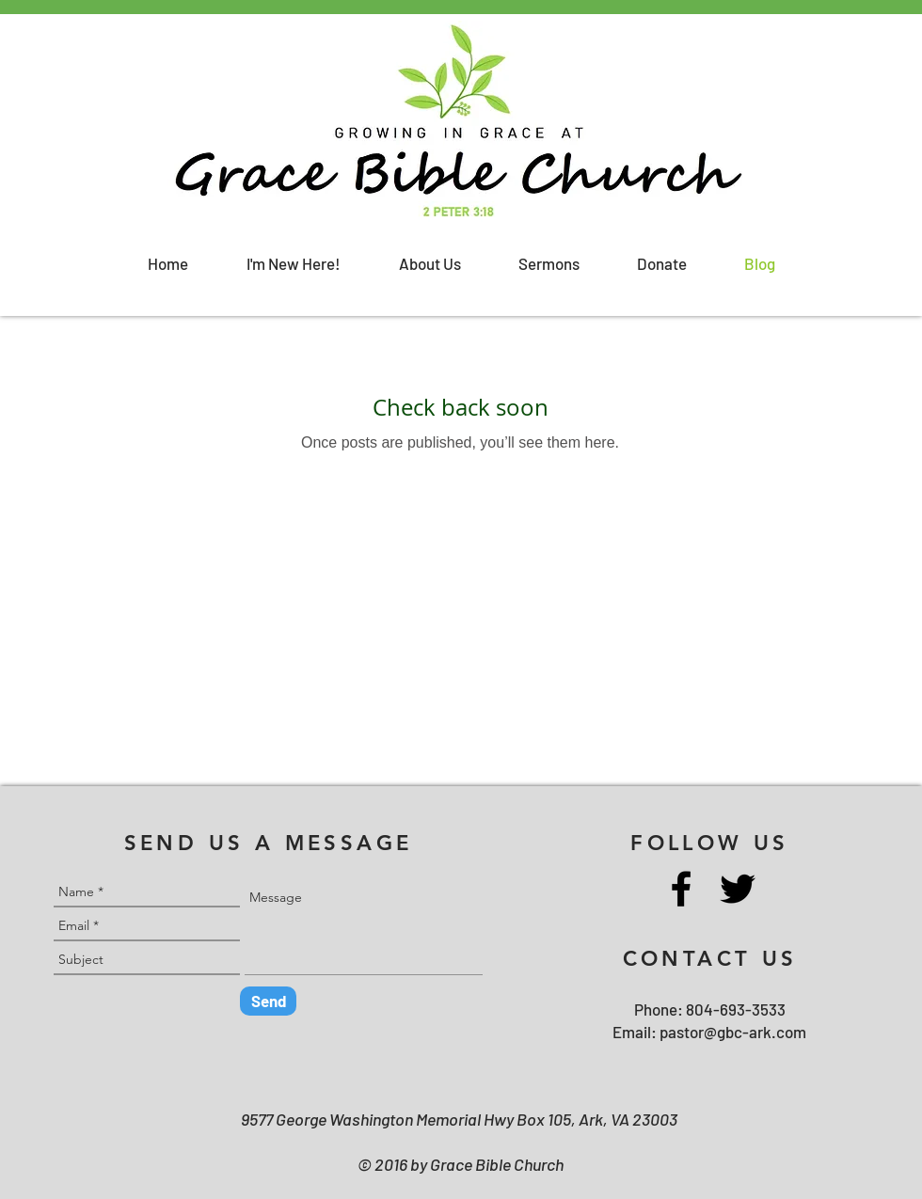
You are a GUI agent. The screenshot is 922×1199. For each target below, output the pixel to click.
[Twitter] (737, 888)
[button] (293, 263)
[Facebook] (681, 888)
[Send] (268, 1001)
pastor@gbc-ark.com (733, 1031)
